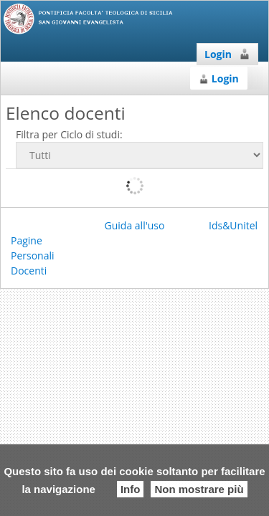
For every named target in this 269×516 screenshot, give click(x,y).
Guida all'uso (135, 225)
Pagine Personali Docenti (33, 255)
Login (227, 54)
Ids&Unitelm (238, 225)
